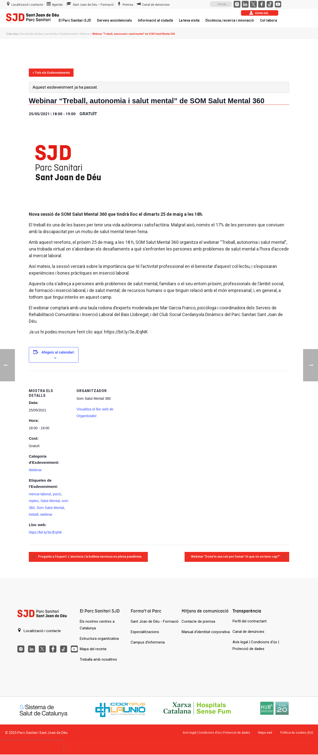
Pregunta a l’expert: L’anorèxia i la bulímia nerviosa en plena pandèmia (89, 556)
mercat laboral (40, 494)
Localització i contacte (39, 630)
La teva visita (189, 20)
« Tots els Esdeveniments (51, 72)
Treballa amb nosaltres (98, 659)
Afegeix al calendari (57, 352)
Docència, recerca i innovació (229, 20)
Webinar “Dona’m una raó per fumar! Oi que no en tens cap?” (236, 556)
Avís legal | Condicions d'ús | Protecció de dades (256, 645)
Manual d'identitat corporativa (206, 632)
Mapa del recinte (93, 649)
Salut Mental (50, 501)
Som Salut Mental (50, 508)
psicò (57, 494)
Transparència (247, 611)
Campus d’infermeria (148, 642)
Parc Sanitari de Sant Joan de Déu (39, 34)
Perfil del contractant (250, 621)
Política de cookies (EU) (296, 732)
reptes (34, 501)
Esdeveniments (69, 34)
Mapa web (265, 732)
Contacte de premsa (198, 621)
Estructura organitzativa (99, 638)
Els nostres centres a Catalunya (97, 624)
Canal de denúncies (248, 631)
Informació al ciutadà (155, 20)
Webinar (85, 34)
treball (33, 514)
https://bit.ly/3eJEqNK (45, 532)
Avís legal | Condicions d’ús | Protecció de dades (216, 732)
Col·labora (268, 20)
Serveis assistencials (114, 20)
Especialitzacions (145, 632)
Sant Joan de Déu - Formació (155, 621)
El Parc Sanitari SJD (75, 20)
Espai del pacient (259, 13)
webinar (46, 514)
